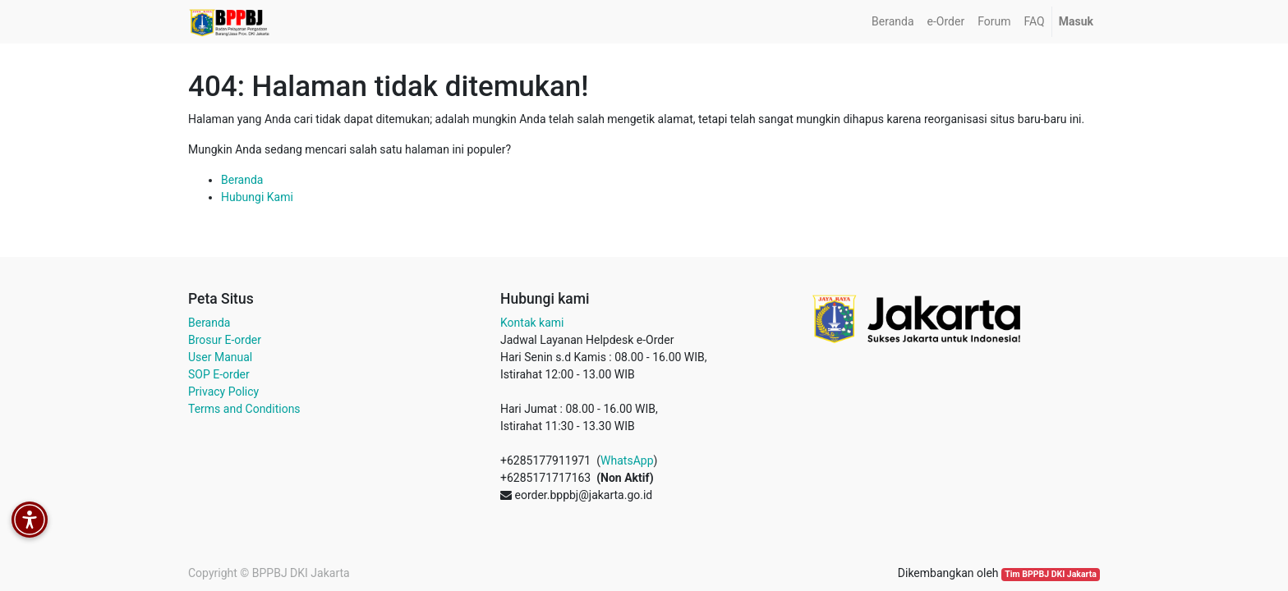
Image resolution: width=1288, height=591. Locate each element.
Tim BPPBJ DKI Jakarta (1051, 574)
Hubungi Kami (257, 197)
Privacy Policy (223, 391)
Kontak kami (532, 322)
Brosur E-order (224, 339)
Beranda (242, 179)
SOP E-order (219, 374)
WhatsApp (626, 460)
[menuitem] (892, 22)
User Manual (220, 357)
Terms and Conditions (244, 408)
